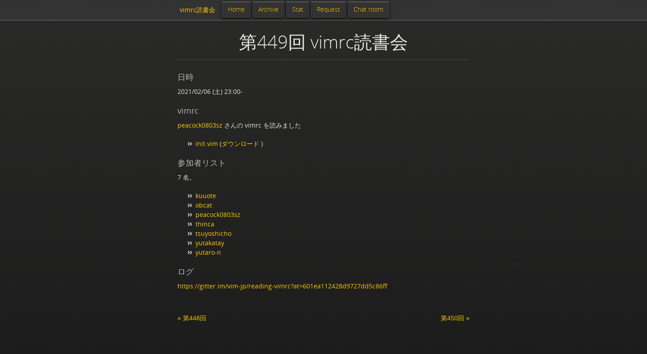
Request (328, 9)
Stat (297, 9)
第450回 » (455, 318)
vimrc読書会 (197, 9)
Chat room (368, 9)
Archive (268, 9)
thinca (204, 224)
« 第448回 (191, 318)
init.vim (206, 143)
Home (236, 9)
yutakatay (209, 243)
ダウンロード (241, 143)
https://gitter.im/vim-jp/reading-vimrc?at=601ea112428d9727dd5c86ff (282, 286)
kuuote (205, 195)
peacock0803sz (199, 125)
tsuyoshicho (213, 233)
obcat (203, 205)
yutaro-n (208, 252)
